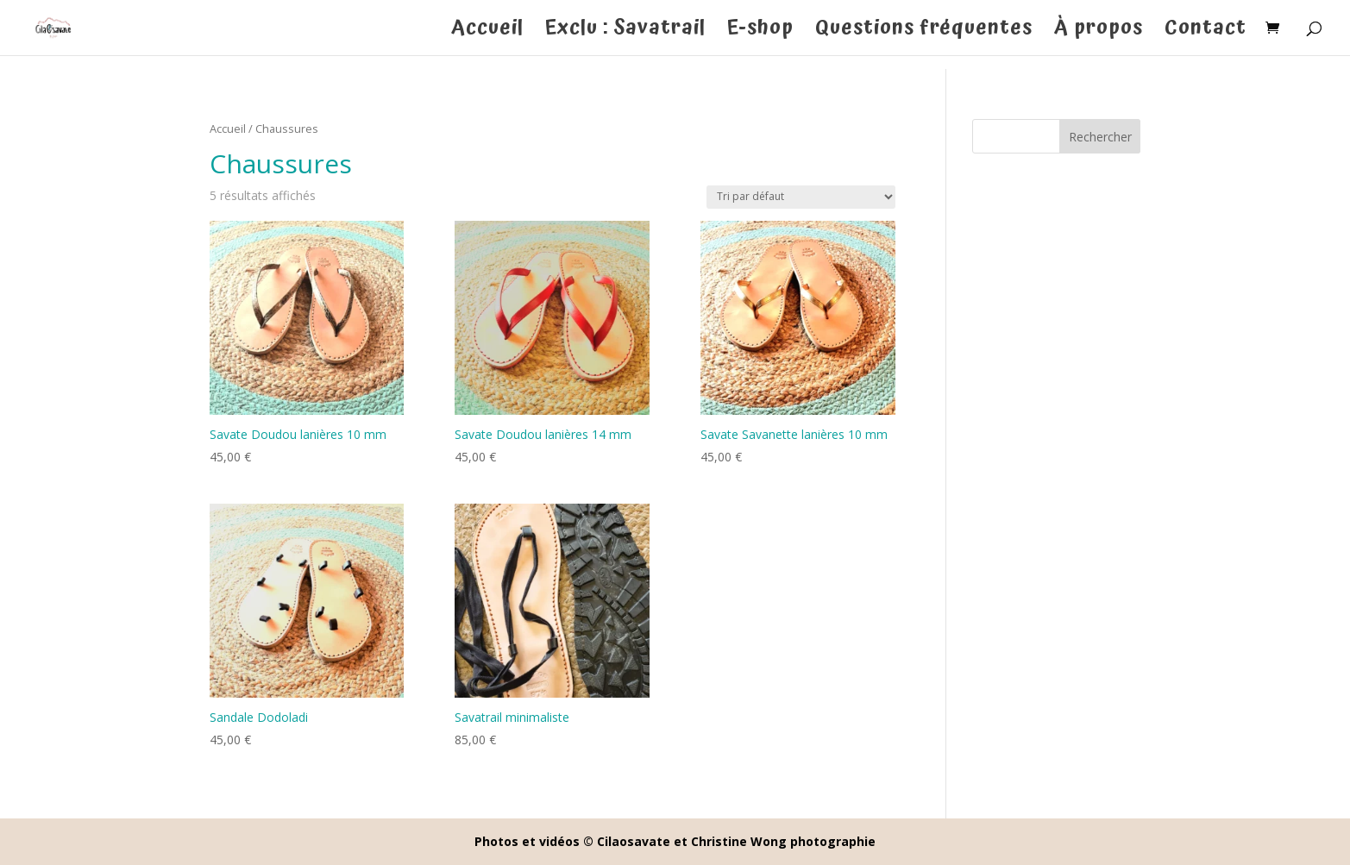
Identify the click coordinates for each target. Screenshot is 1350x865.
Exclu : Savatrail (625, 33)
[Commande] (800, 197)
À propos (1098, 33)
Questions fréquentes (924, 33)
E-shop (760, 33)
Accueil (487, 33)
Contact (1205, 33)
